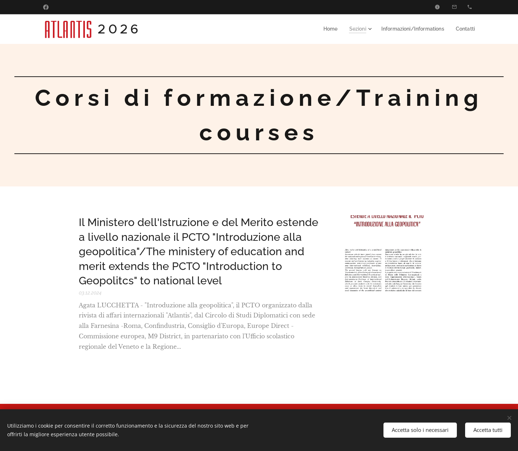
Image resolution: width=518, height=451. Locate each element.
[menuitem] (338, 29)
